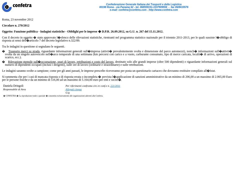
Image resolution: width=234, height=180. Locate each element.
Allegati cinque (74, 89)
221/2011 (115, 85)
